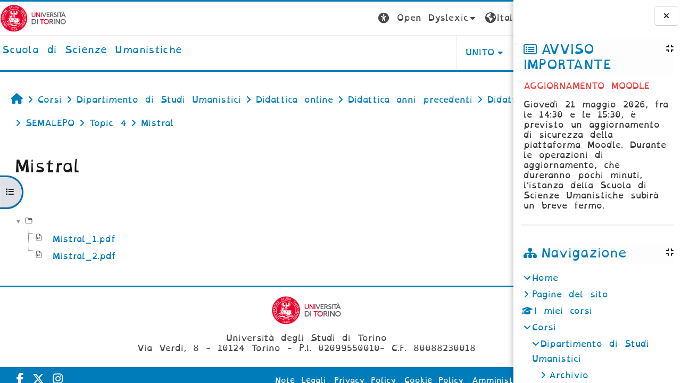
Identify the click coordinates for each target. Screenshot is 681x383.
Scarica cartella (466, 194)
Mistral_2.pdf (84, 256)
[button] (328, 18)
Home (545, 278)
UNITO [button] (381, 52)
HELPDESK (446, 52)
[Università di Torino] (33, 18)
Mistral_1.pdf (84, 239)
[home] (92, 50)
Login (492, 18)
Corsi (544, 327)
